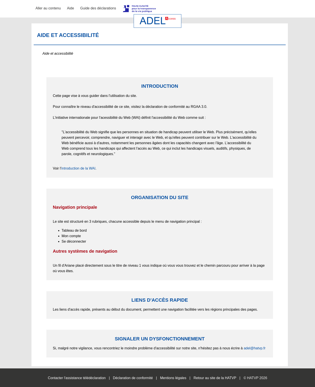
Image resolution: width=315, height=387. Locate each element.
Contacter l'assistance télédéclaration (77, 378)
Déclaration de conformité (133, 378)
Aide (70, 8)
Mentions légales (173, 378)
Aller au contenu (48, 8)
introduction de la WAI (78, 168)
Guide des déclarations (98, 8)
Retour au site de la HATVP (215, 378)
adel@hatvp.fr (255, 348)
